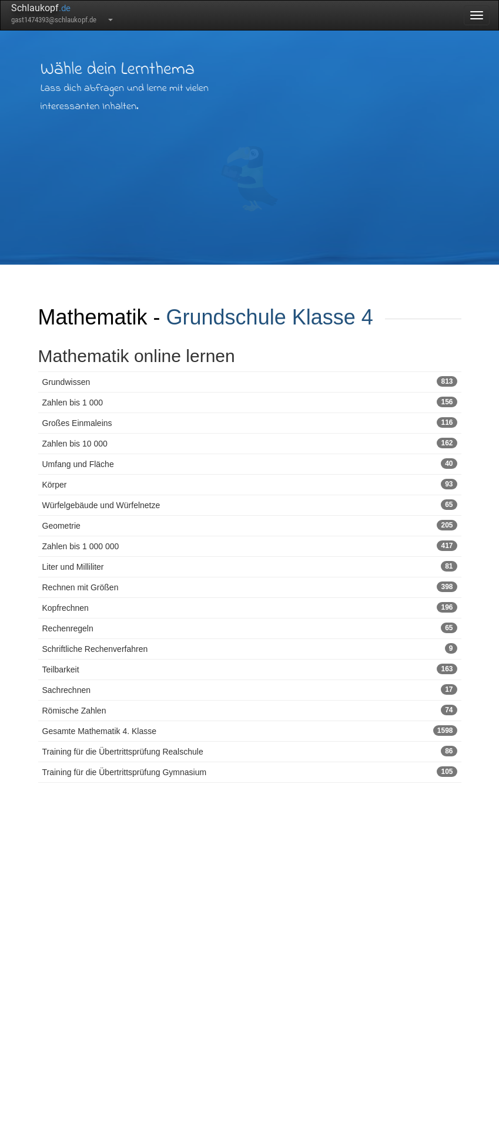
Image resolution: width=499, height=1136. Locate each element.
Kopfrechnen (249, 607)
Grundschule (226, 317)
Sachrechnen (249, 689)
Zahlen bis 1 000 (249, 402)
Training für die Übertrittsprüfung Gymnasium (249, 771)
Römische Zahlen (249, 710)
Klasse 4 (332, 317)
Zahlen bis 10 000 (249, 443)
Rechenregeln (249, 628)
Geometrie (249, 525)
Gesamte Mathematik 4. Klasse (249, 730)
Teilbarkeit (249, 669)
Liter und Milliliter (249, 566)
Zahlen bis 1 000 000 (249, 545)
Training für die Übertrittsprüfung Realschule (249, 751)
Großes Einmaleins (249, 422)
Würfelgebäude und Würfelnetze (249, 504)
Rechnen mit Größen (249, 586)
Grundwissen (249, 381)
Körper (249, 484)
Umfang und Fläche (249, 463)
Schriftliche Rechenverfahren (249, 648)
